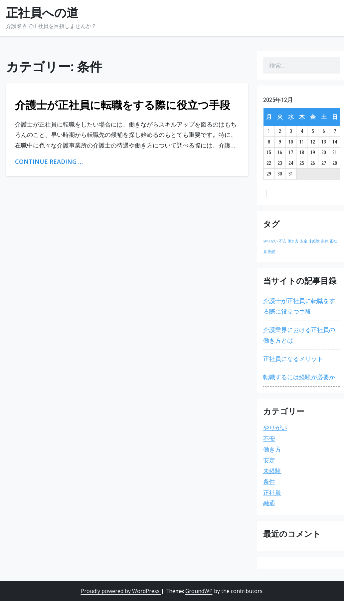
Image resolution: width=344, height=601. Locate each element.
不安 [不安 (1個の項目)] (282, 241)
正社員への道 (42, 13)
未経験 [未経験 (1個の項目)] (314, 241)
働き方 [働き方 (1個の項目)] (293, 241)
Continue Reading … (49, 161)
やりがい (275, 427)
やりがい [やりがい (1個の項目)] (270, 241)
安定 (269, 460)
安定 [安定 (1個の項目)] (303, 241)
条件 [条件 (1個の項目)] (324, 241)
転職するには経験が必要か (299, 377)
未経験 (272, 470)
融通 (269, 503)
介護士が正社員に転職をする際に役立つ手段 (122, 105)
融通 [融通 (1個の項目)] (271, 251)
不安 (269, 438)
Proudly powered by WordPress (121, 591)
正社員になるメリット (293, 358)
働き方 (272, 449)
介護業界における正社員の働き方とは (299, 335)
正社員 (272, 492)
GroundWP (199, 591)
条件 (269, 481)
